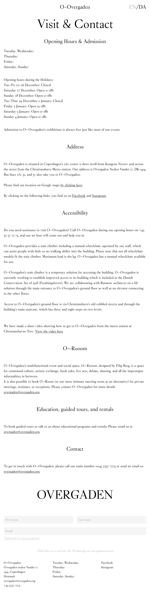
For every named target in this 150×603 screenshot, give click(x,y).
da (142, 7)
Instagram (99, 195)
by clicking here (71, 185)
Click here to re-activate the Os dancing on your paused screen (75, 551)
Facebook (78, 195)
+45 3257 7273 (12, 586)
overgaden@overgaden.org (22, 392)
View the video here (49, 331)
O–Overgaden (75, 7)
